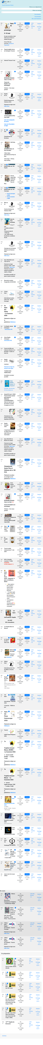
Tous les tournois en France (7, 5)
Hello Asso (6, 106)
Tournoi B (6, 45)
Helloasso (6, 725)
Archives (4, 1035)
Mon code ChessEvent (36, 18)
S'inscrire (27, 23)
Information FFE (8, 329)
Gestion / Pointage (39, 27)
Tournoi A (11, 43)
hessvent (7, 1)
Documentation (38, 16)
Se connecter (38, 14)
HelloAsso (13, 322)
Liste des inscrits (32, 895)
